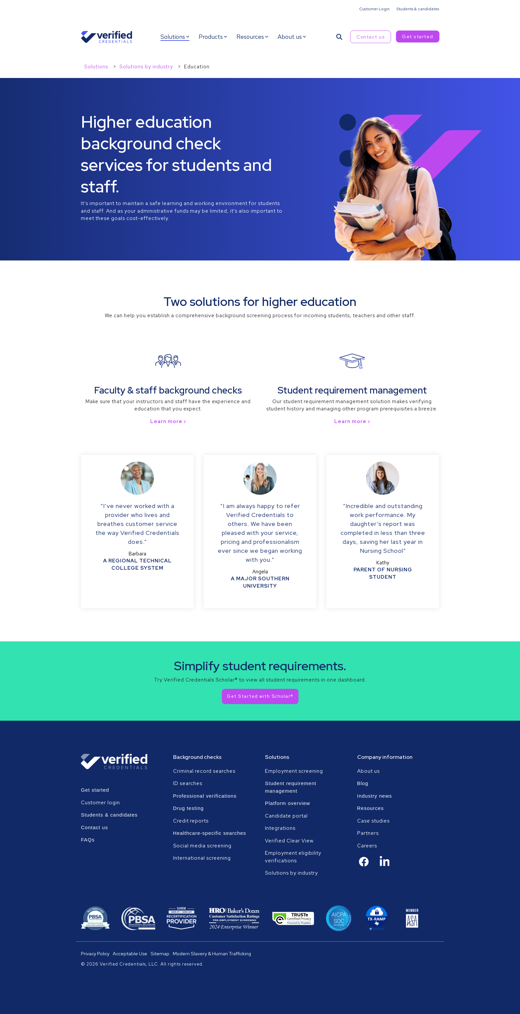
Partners (368, 833)
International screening (202, 858)
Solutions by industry (146, 66)
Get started (417, 36)
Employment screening (294, 771)
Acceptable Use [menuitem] (130, 953)
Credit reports (191, 821)
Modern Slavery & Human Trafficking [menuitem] (212, 953)
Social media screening (202, 845)
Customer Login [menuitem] (374, 9)
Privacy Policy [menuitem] (95, 953)
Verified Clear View (289, 840)
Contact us (371, 37)
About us (368, 771)
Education (197, 66)
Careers (367, 845)
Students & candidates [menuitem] (417, 9)
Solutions (97, 66)
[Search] (339, 37)
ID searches (187, 783)
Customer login (100, 802)
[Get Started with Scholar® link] (260, 696)
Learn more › (168, 421)
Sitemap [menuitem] (160, 953)
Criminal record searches (204, 771)
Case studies (373, 821)
